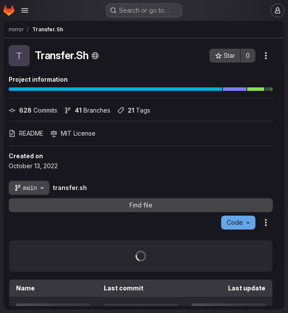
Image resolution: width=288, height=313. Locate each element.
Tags (133, 110)
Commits (33, 110)
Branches (87, 110)
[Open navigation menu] (25, 10)
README (26, 133)
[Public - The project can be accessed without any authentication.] (95, 55)
